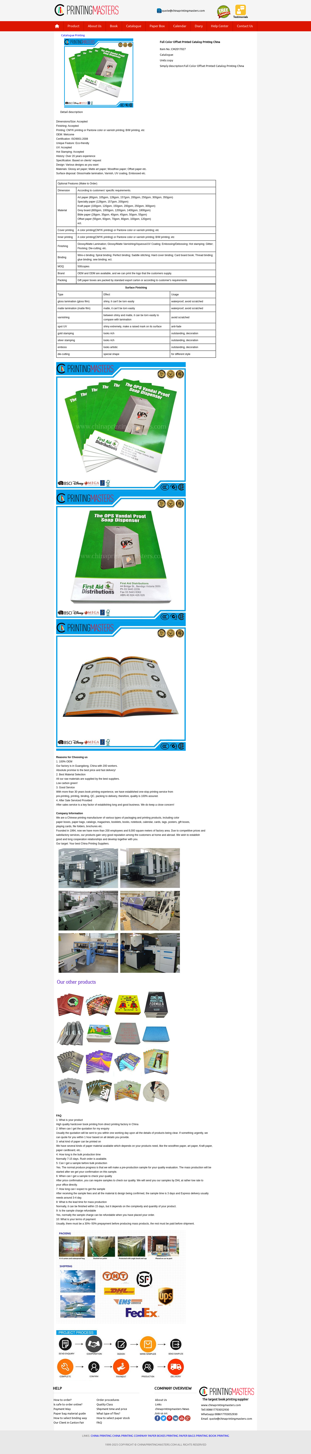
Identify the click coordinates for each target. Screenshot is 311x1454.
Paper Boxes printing (163, 1436)
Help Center (219, 26)
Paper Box (157, 26)
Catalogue (133, 26)
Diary (199, 26)
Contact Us (245, 26)
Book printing (219, 1436)
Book (114, 26)
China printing (101, 1436)
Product (73, 26)
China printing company (129, 1436)
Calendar (179, 26)
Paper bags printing (193, 1436)
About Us (95, 26)
